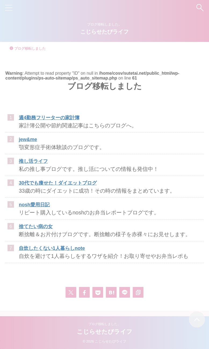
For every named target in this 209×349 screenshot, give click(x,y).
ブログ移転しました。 (104, 324)
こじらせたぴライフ (104, 32)
